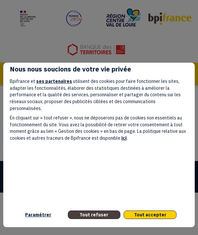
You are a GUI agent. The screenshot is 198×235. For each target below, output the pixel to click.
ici (124, 138)
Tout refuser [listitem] (94, 215)
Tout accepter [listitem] (150, 215)
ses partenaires (54, 81)
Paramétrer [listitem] (38, 215)
